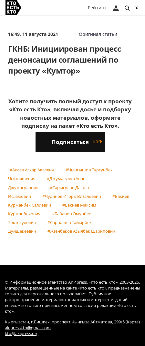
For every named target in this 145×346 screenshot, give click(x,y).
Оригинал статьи (98, 34)
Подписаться (77, 142)
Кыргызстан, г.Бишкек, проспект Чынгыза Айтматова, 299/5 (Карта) (72, 322)
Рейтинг (97, 8)
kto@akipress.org (21, 333)
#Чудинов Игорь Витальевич (71, 196)
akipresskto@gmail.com (28, 328)
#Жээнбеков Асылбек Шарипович (81, 231)
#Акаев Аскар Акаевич (32, 170)
